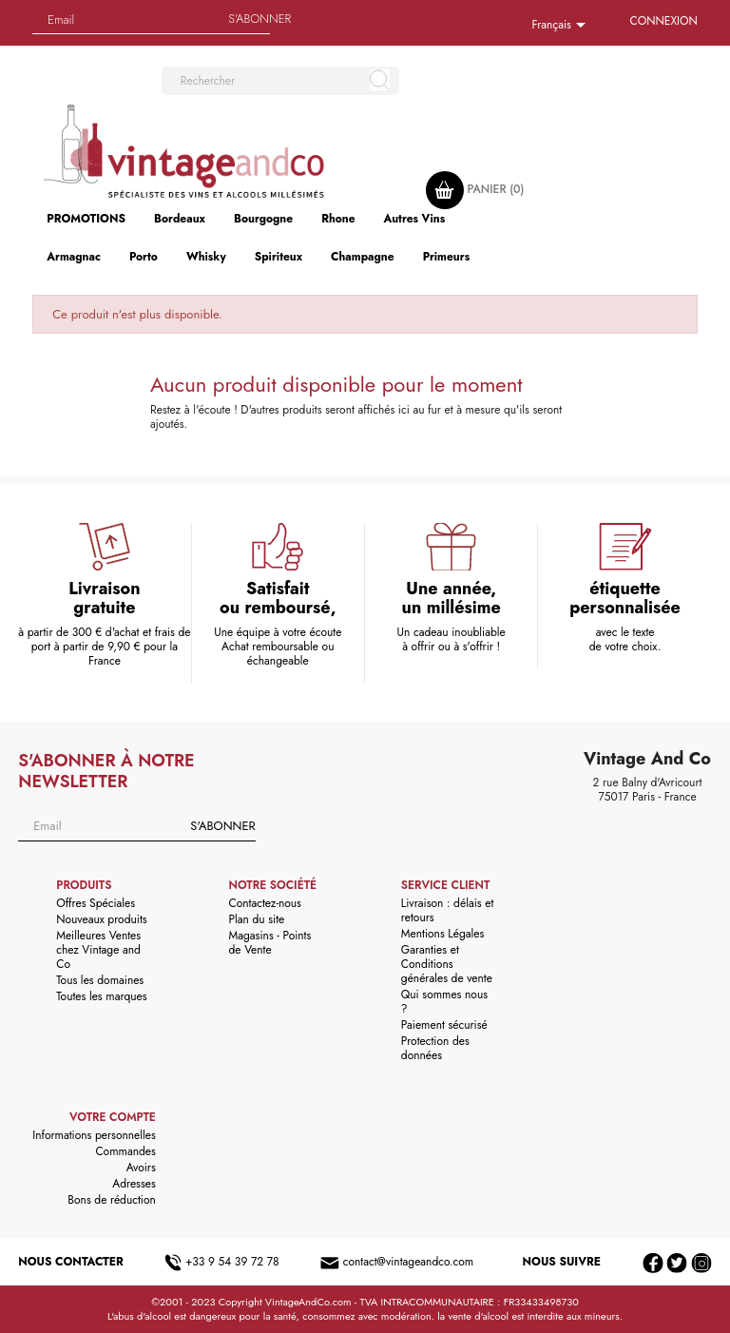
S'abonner (259, 19)
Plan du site (257, 919)
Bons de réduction (111, 1199)
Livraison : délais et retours (447, 910)
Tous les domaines (100, 980)
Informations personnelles (94, 1135)
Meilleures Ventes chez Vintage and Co (98, 950)
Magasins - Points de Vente (270, 942)
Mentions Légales (442, 933)
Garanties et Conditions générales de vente (446, 964)
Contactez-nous (265, 903)
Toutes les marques (101, 996)
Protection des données (435, 1048)
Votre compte (112, 1117)
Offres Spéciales (95, 903)
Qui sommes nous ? (444, 1001)
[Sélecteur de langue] (561, 25)
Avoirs (141, 1167)
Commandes (125, 1151)
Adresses (134, 1183)
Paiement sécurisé (444, 1025)
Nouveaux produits (101, 919)
